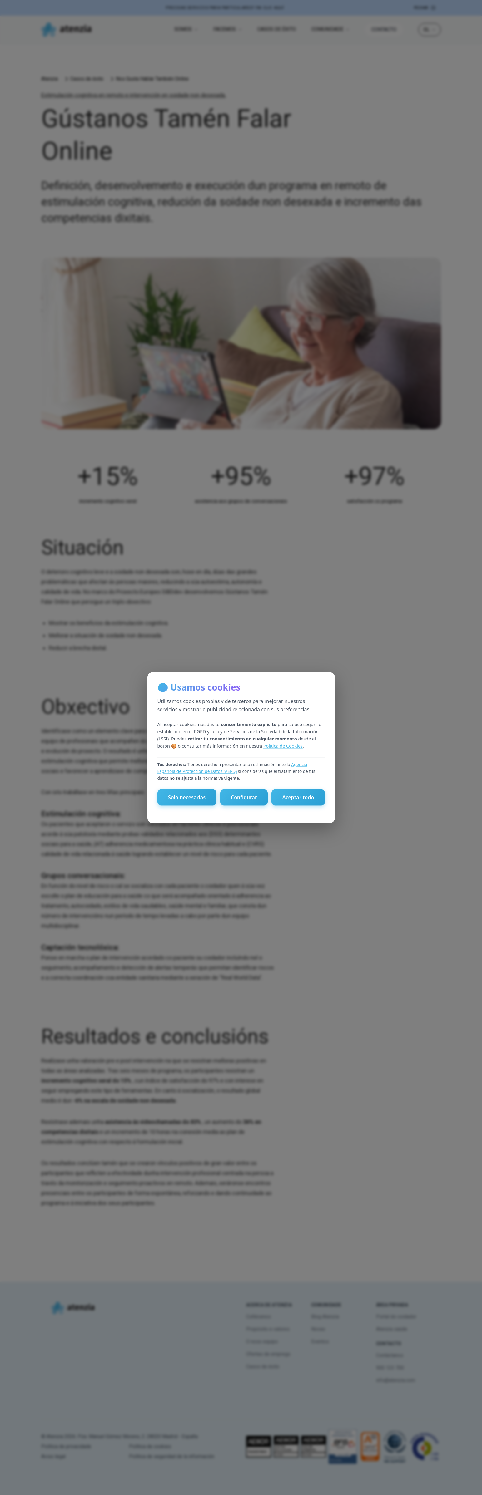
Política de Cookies (283, 746)
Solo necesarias (187, 797)
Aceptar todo (298, 797)
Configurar (244, 797)
